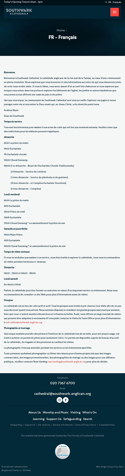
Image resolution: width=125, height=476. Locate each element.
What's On (89, 412)
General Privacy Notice (86, 425)
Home (61, 30)
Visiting (75, 412)
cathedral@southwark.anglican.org (62, 393)
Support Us (53, 419)
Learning (38, 419)
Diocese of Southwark (63, 425)
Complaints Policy (107, 425)
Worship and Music (55, 412)
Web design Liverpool (105, 467)
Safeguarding (72, 419)
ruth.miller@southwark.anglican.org (24, 322)
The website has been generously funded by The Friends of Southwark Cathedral (62, 436)
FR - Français (114, 2)
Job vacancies (44, 425)
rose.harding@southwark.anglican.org (67, 362)
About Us (34, 412)
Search (87, 419)
